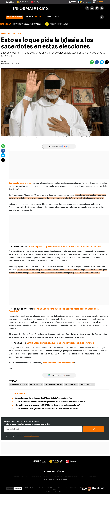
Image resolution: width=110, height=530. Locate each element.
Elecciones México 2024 (18, 384)
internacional (36, 476)
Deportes (47, 476)
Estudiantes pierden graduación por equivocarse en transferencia (60, 343)
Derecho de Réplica (54, 492)
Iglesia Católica (36, 384)
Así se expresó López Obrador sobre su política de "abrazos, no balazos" (65, 247)
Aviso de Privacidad (43, 492)
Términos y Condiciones (31, 436)
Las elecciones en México (20, 183)
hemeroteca (47, 479)
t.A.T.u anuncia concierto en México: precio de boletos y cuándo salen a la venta (50, 402)
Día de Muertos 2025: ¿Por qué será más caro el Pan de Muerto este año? (46, 409)
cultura (83, 476)
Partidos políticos (87, 384)
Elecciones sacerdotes (53, 384)
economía (92, 476)
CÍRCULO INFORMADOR (58, 24)
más (58, 17)
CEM (66, 384)
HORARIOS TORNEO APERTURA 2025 (26, 24)
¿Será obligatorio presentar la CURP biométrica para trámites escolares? (47, 405)
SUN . (5, 61)
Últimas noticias (14, 17)
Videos (48, 17)
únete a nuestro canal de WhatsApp (58, 363)
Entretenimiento (71, 476)
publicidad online (61, 479)
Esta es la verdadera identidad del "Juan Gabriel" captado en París (44, 398)
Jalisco (29, 17)
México (38, 17)
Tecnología (58, 476)
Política (73, 384)
